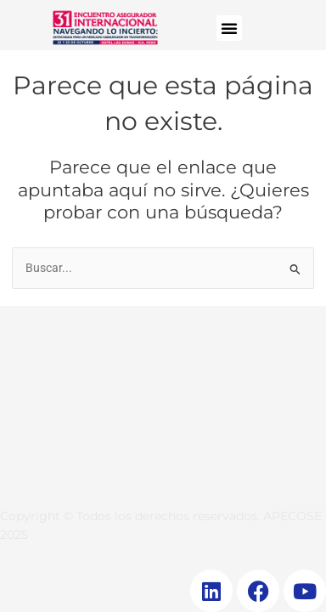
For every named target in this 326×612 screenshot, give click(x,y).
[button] (229, 28)
